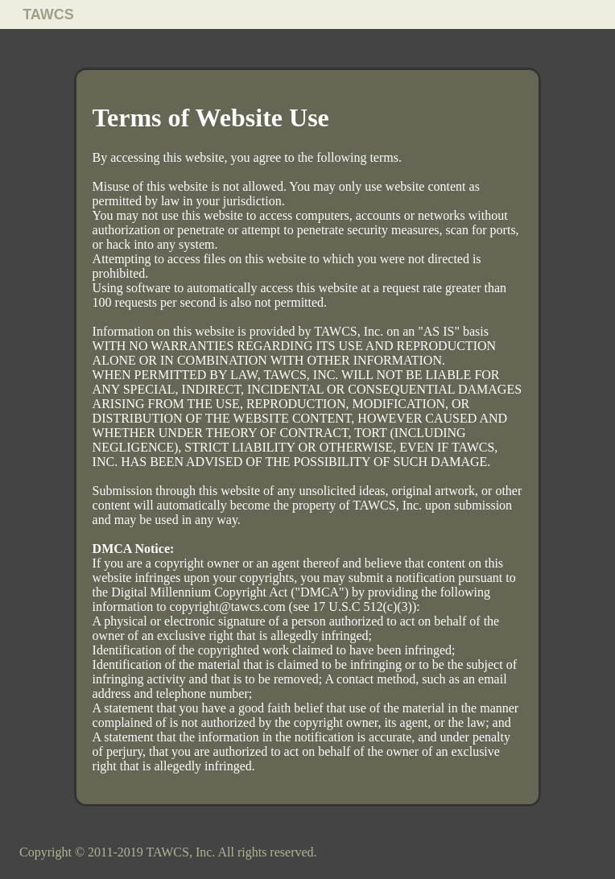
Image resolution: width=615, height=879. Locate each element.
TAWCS (48, 14)
